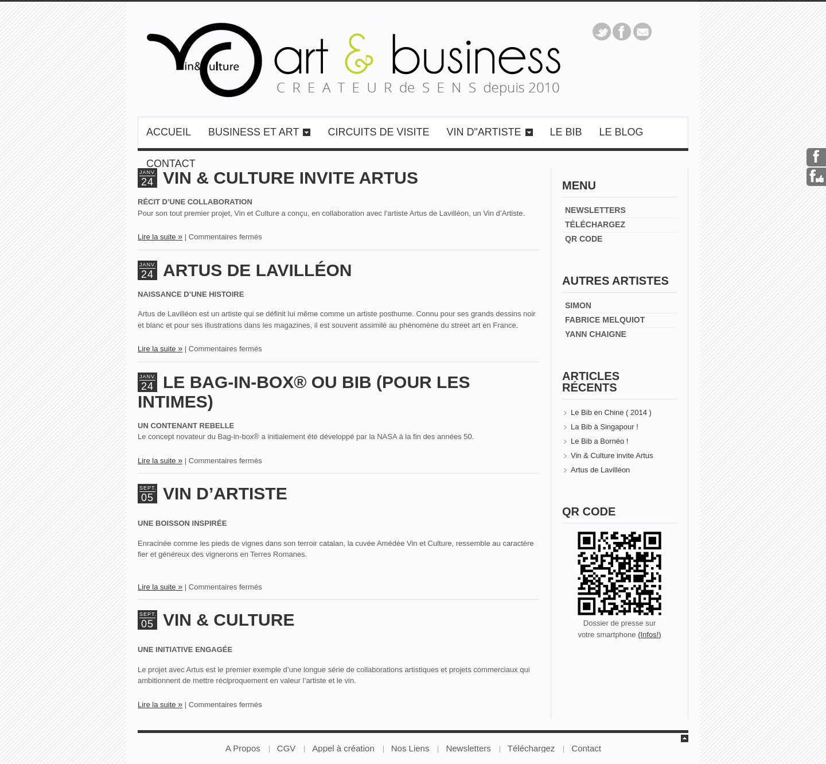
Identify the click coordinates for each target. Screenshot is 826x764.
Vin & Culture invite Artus (612, 455)
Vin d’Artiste (225, 493)
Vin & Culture (228, 619)
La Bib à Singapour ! (604, 426)
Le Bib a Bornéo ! (599, 441)
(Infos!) (649, 634)
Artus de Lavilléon (257, 270)
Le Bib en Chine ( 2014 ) (611, 412)
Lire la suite (157, 236)
